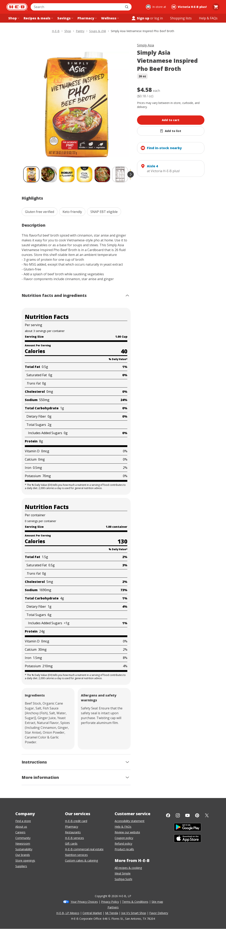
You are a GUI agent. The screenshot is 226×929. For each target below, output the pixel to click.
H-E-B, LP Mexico (67, 913)
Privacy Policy (110, 902)
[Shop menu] (13, 18)
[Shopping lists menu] (181, 18)
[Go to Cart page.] (216, 6)
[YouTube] (187, 815)
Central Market (92, 913)
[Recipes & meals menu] (38, 18)
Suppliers (21, 866)
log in (158, 18)
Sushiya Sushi (123, 879)
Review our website (127, 832)
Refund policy (123, 843)
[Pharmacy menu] (87, 18)
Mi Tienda (111, 913)
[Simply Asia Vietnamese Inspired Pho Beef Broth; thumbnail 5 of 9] (102, 174)
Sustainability (23, 849)
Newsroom (22, 843)
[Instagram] (177, 815)
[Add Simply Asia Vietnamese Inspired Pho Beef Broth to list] (170, 131)
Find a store (23, 821)
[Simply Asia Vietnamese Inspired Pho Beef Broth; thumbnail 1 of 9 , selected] (31, 174)
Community (22, 838)
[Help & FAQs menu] (208, 18)
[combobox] (77, 6)
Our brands (22, 855)
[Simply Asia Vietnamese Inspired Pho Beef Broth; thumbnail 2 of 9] (49, 174)
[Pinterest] (197, 815)
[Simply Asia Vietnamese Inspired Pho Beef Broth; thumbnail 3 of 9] (67, 174)
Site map (157, 902)
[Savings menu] (64, 18)
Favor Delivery (158, 913)
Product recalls (124, 849)
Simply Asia (145, 45)
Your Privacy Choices (84, 902)
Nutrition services (76, 855)
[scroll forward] (130, 174)
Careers (20, 832)
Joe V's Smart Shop (133, 913)
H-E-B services (74, 838)
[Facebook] (168, 815)
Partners (113, 907)
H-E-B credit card (76, 821)
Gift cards (71, 843)
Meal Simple (123, 873)
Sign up (140, 18)
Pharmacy (71, 826)
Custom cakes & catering (81, 860)
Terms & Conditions (135, 902)
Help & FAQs (123, 826)
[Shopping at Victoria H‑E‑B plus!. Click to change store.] (189, 6)
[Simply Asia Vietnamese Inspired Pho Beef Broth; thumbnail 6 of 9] (120, 174)
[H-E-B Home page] (16, 6)
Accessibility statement (129, 821)
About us (21, 826)
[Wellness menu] (109, 18)
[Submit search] (127, 6)
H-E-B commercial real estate (84, 849)
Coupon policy (124, 838)
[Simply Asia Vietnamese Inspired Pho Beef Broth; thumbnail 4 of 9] (84, 174)
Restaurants (73, 832)
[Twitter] (206, 815)
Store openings (25, 860)
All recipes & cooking (128, 868)
